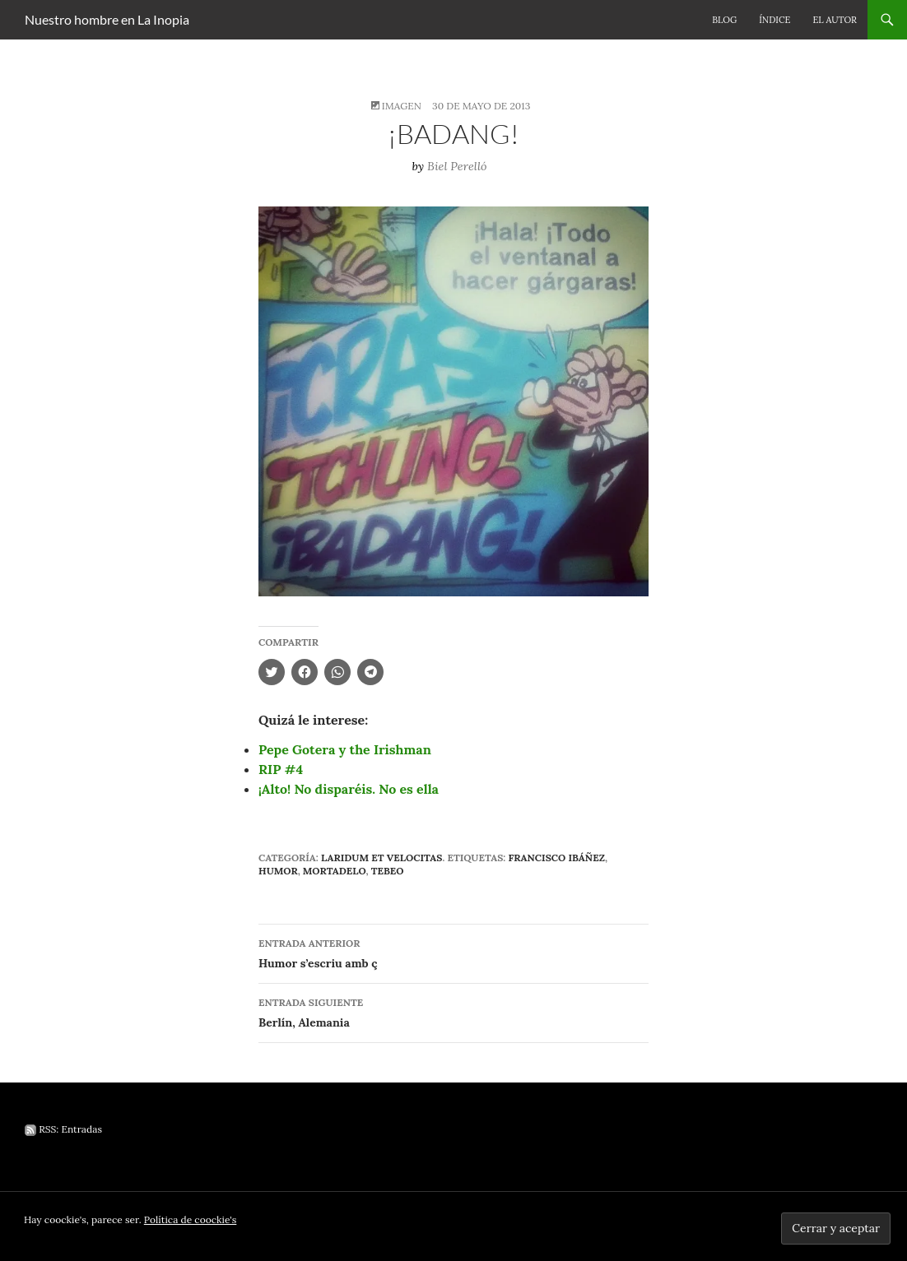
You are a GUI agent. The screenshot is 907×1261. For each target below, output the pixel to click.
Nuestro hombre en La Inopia (107, 19)
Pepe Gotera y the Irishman (344, 749)
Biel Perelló (457, 166)
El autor (834, 19)
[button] (453, 401)
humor (278, 871)
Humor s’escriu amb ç (453, 952)
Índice (774, 19)
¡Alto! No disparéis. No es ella (348, 789)
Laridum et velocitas (381, 857)
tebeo (387, 871)
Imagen (401, 106)
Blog (724, 19)
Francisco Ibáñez (556, 857)
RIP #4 (280, 769)
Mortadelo (334, 871)
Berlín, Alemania (453, 1011)
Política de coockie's (190, 1219)
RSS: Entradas (63, 1129)
